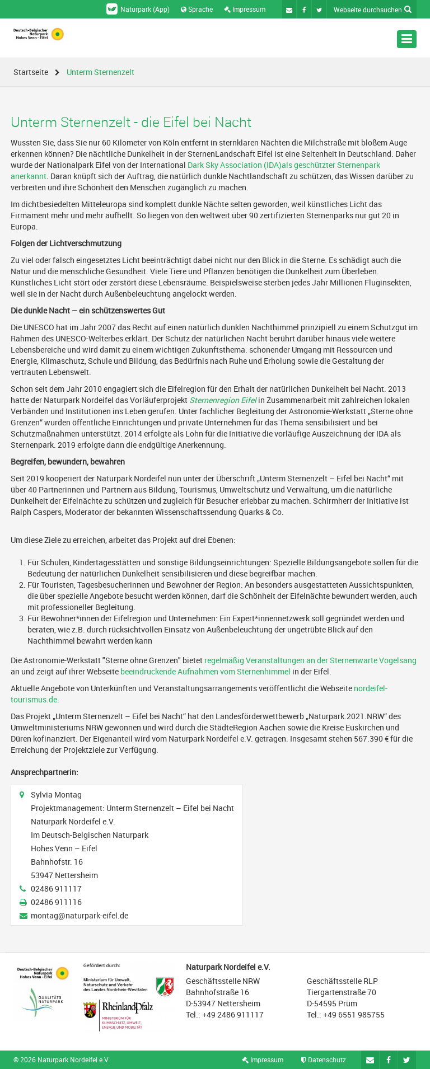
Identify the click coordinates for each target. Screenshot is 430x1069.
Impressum (244, 8)
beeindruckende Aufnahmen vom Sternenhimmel (205, 671)
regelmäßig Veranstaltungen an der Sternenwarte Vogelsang (310, 660)
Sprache (197, 8)
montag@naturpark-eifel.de (79, 915)
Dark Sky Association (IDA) (235, 165)
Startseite (30, 72)
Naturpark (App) (138, 9)
